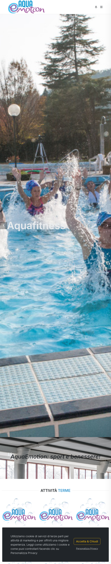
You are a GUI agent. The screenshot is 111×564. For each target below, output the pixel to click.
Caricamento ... (13, 536)
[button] (3, 225)
